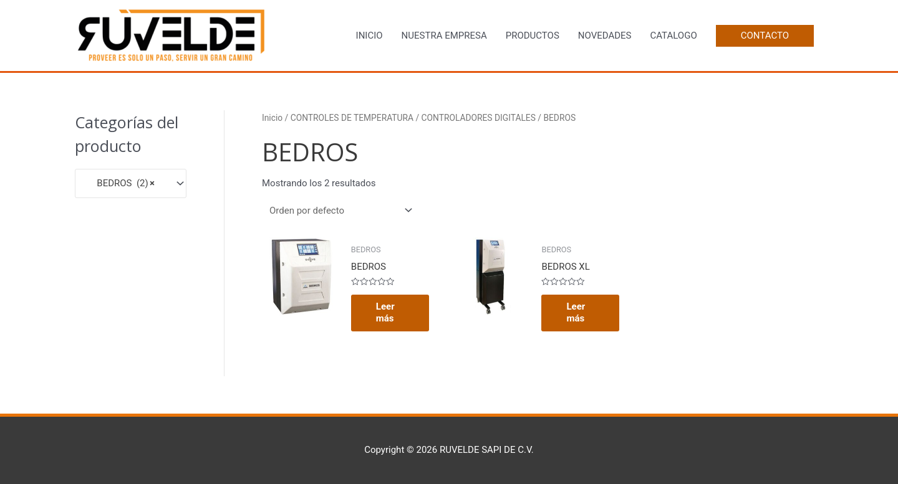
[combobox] (130, 183)
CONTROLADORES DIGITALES (479, 118)
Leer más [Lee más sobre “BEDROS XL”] (575, 313)
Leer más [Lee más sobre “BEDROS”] (385, 313)
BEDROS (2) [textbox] (119, 183)
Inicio (272, 118)
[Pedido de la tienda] (338, 210)
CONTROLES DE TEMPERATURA (352, 118)
